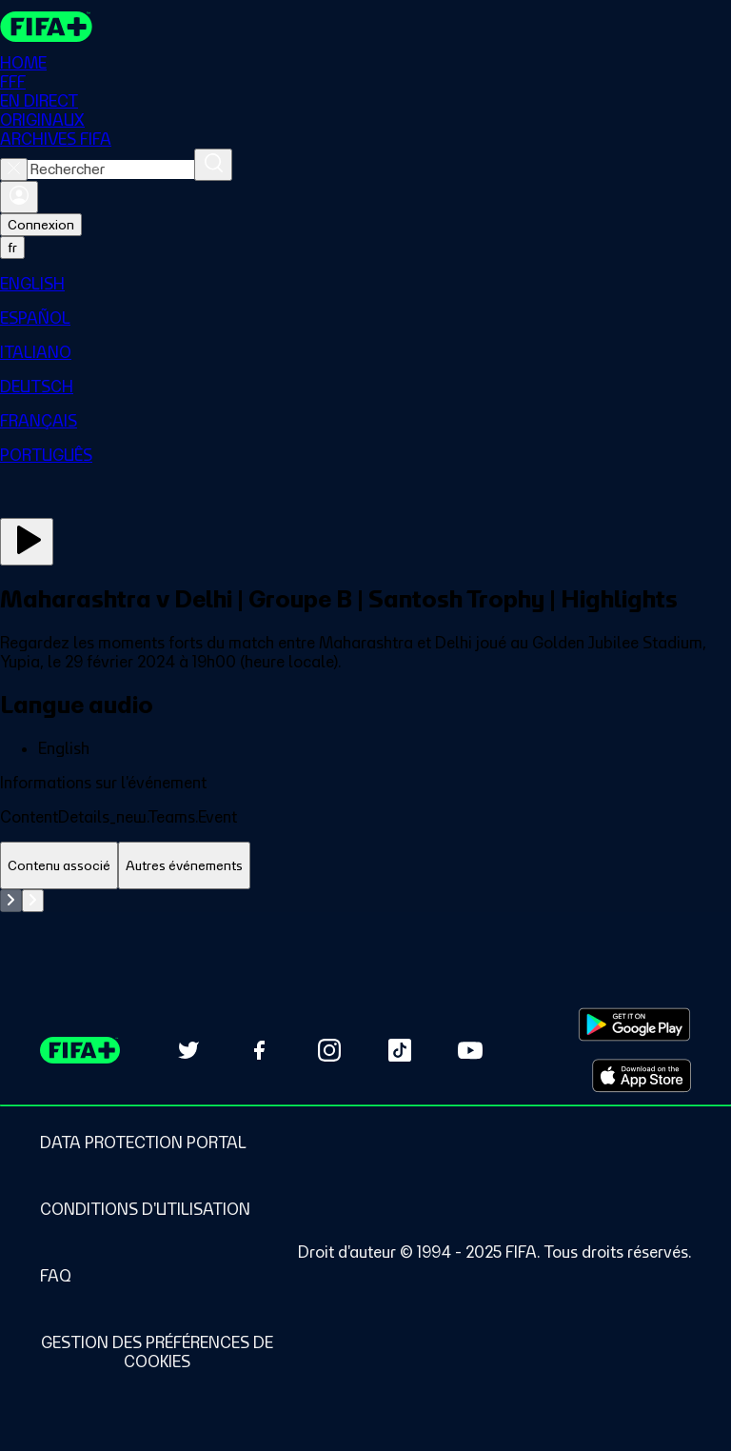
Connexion (41, 224)
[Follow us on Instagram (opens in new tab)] (329, 1050)
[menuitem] (365, 283)
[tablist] (365, 866)
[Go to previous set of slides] (11, 900)
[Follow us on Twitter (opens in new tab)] (188, 1050)
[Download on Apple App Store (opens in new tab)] (641, 1076)
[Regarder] (26, 542)
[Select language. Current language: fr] (12, 247)
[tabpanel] (365, 900)
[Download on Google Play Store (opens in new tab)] (634, 1024)
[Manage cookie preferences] (157, 1352)
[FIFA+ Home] (46, 26)
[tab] (59, 866)
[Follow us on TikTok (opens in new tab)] (400, 1050)
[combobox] (111, 169)
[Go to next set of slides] (33, 900)
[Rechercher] (213, 165)
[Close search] (14, 169)
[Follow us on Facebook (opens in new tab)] (259, 1050)
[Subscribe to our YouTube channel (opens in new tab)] (470, 1050)
